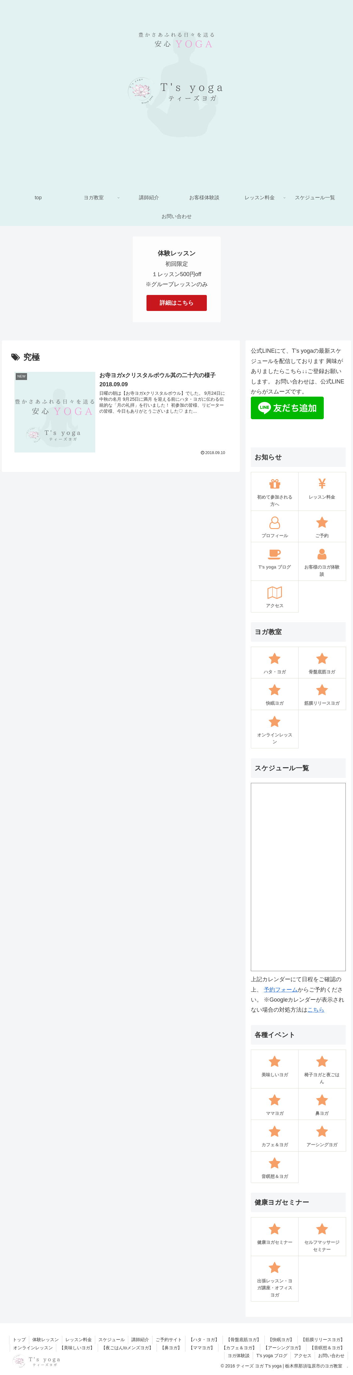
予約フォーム (281, 990)
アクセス (303, 1355)
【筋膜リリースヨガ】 (323, 1339)
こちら (315, 1010)
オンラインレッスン (33, 1347)
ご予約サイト (169, 1339)
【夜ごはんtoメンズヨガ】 (127, 1347)
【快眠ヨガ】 (281, 1339)
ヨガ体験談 (239, 1355)
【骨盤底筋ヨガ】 (243, 1339)
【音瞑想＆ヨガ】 (327, 1347)
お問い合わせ (331, 1355)
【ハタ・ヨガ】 (204, 1339)
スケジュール (111, 1339)
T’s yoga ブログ (271, 1355)
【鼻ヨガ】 (171, 1347)
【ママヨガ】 (202, 1347)
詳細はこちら (177, 303)
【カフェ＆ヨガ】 (239, 1347)
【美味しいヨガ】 (77, 1347)
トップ (19, 1339)
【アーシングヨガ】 (283, 1347)
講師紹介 (140, 1339)
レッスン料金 (78, 1339)
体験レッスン (45, 1339)
